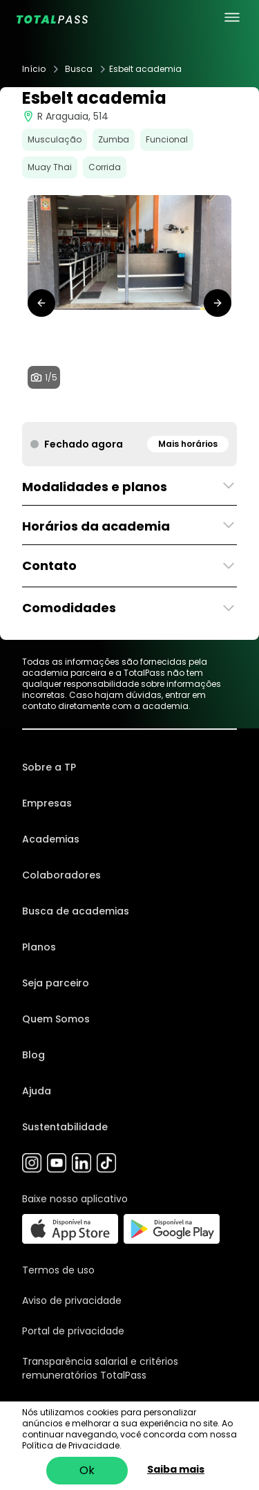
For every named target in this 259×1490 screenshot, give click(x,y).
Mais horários (188, 444)
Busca (79, 69)
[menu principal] (232, 17)
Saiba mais (175, 1469)
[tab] (108, 408)
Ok (87, 1470)
